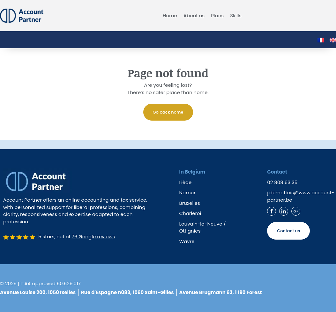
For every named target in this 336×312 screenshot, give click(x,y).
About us (194, 15)
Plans (217, 15)
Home (170, 15)
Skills (235, 15)
